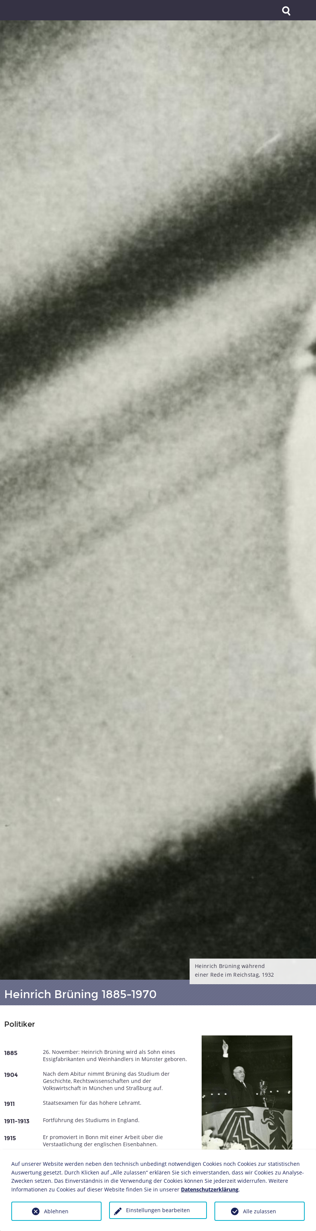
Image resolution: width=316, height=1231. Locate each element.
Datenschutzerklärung (210, 1189)
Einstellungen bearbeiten (158, 1210)
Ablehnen (56, 1211)
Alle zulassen (259, 1211)
